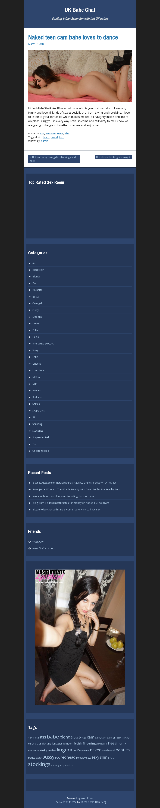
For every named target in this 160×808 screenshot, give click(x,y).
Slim (67, 133)
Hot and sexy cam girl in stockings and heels (53, 158)
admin (44, 141)
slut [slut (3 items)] (111, 757)
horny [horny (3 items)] (122, 743)
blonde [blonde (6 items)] (66, 737)
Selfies (36, 403)
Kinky (35, 350)
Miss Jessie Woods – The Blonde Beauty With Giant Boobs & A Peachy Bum (76, 489)
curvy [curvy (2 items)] (31, 743)
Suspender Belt (41, 437)
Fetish (35, 330)
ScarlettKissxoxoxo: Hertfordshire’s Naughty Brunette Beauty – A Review (74, 482)
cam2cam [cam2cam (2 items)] (100, 737)
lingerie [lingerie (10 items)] (65, 749)
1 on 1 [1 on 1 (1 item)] (31, 738)
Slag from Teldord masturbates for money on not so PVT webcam (71, 502)
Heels (60, 133)
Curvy (35, 310)
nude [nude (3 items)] (106, 750)
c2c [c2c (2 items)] (84, 737)
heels (46, 137)
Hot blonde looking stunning (112, 157)
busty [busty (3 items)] (77, 737)
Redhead (37, 397)
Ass (42, 133)
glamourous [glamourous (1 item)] (101, 744)
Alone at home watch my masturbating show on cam (63, 496)
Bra (34, 283)
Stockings (37, 430)
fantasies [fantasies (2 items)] (57, 743)
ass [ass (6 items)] (43, 737)
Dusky (35, 323)
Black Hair (38, 269)
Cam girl (37, 303)
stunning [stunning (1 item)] (55, 765)
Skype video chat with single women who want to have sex (66, 509)
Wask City (37, 541)
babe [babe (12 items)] (53, 736)
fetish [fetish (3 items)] (78, 743)
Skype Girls (38, 410)
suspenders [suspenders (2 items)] (66, 765)
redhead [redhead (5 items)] (68, 757)
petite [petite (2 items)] (31, 757)
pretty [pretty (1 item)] (39, 758)
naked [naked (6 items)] (96, 750)
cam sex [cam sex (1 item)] (121, 738)
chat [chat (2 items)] (127, 737)
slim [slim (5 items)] (103, 757)
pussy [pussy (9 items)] (48, 756)
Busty (35, 296)
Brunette (51, 133)
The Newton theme (65, 802)
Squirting (37, 424)
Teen (35, 444)
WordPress (87, 798)
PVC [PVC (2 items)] (57, 757)
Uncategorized (40, 450)
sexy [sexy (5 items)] (95, 757)
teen (61, 137)
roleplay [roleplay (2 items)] (81, 757)
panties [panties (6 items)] (123, 750)
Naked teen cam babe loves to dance (73, 37)
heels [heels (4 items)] (112, 743)
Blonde (36, 276)
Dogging (37, 316)
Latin (35, 357)
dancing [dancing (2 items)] (46, 743)
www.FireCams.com (43, 548)
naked (54, 137)
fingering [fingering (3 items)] (89, 743)
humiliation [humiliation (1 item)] (33, 750)
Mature (36, 377)
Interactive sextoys (43, 343)
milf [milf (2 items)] (76, 750)
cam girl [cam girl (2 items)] (111, 737)
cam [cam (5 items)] (90, 737)
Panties (36, 390)
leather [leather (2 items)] (52, 750)
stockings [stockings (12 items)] (39, 764)
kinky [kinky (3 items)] (43, 750)
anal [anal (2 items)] (36, 737)
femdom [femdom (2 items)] (68, 743)
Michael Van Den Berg (93, 802)
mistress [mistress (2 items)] (84, 750)
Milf (34, 383)
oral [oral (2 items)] (112, 750)
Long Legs (38, 370)
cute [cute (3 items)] (38, 743)
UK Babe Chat (80, 10)
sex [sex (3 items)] (88, 757)
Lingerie (36, 363)
